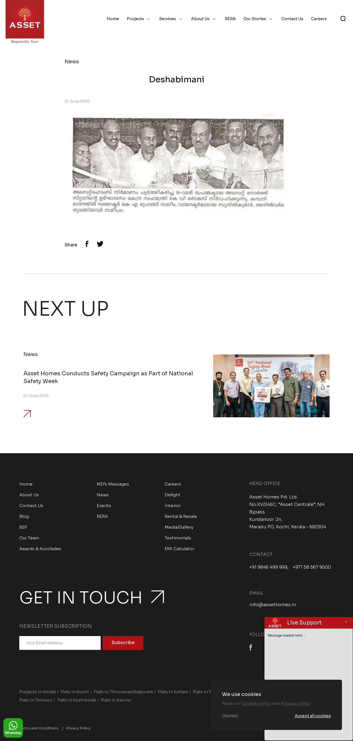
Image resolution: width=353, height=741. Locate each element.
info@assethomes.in (272, 605)
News (103, 494)
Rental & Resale (181, 516)
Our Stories (255, 18)
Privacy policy (295, 703)
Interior (173, 505)
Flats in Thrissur (35, 700)
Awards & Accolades (40, 548)
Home (113, 18)
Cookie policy (256, 703)
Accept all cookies (313, 715)
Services (167, 18)
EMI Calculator (179, 548)
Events (104, 505)
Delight (172, 494)
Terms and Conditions (39, 728)
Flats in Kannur (116, 700)
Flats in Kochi (75, 691)
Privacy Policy (78, 728)
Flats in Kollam (173, 691)
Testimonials (178, 537)
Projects (135, 18)
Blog (24, 516)
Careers (319, 18)
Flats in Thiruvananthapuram (123, 691)
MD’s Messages (113, 484)
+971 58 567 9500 (312, 567)
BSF (23, 527)
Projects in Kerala (37, 691)
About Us (200, 18)
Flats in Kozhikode (76, 700)
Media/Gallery (179, 527)
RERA (230, 18)
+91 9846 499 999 (268, 567)
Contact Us (292, 18)
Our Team (29, 537)
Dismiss (230, 715)
